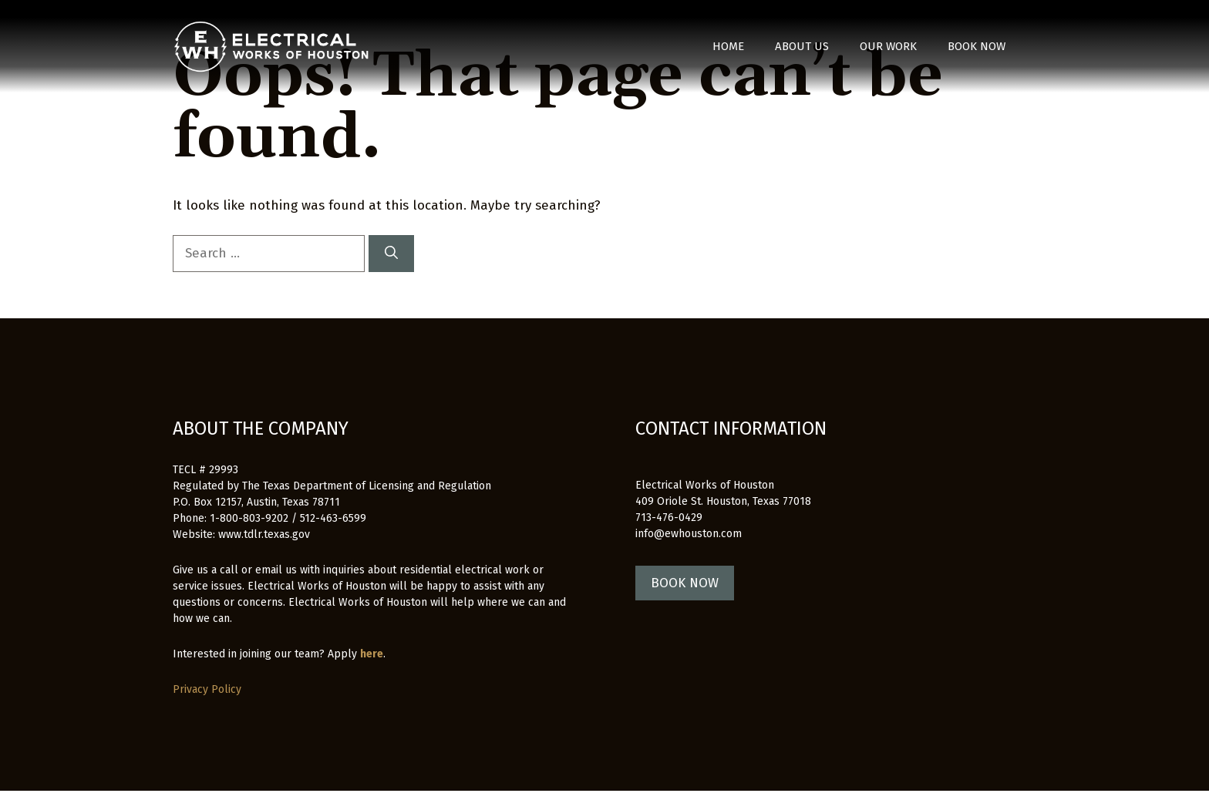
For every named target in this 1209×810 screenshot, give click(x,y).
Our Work (888, 46)
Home (728, 46)
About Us (802, 46)
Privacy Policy (207, 689)
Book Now (976, 46)
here (371, 653)
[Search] (391, 253)
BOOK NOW (685, 583)
